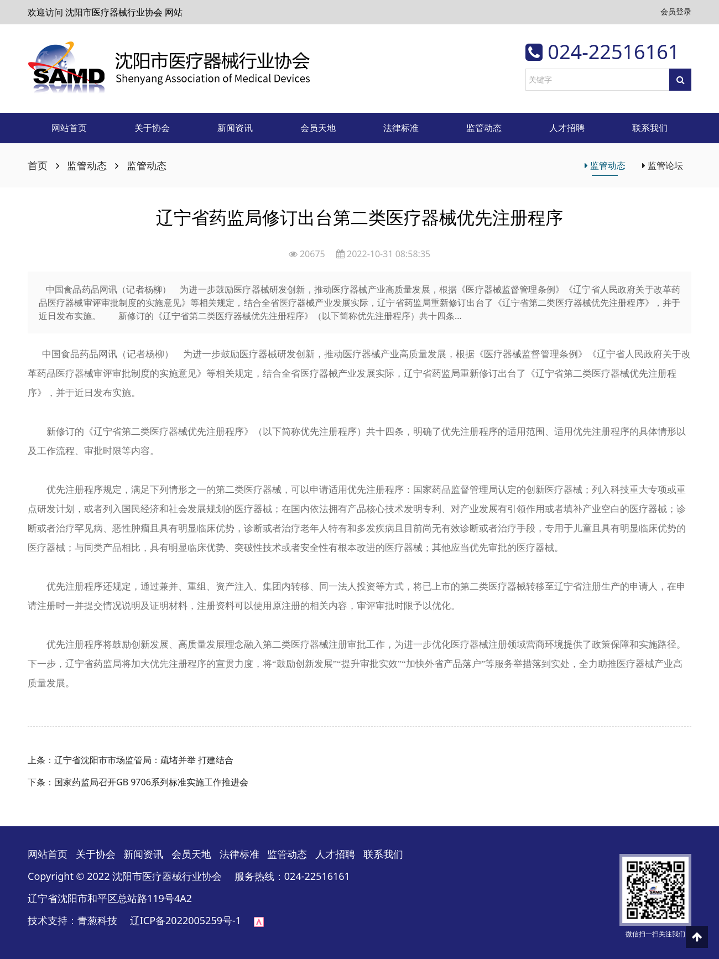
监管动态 (484, 128)
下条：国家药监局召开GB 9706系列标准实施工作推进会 (138, 782)
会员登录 (675, 11)
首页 (38, 165)
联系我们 (650, 128)
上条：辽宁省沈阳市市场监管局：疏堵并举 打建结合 (130, 760)
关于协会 (152, 128)
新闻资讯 (235, 128)
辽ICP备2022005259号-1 (185, 920)
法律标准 (401, 128)
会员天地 (318, 128)
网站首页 (69, 128)
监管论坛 (662, 165)
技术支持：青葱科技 (77, 920)
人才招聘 (567, 128)
